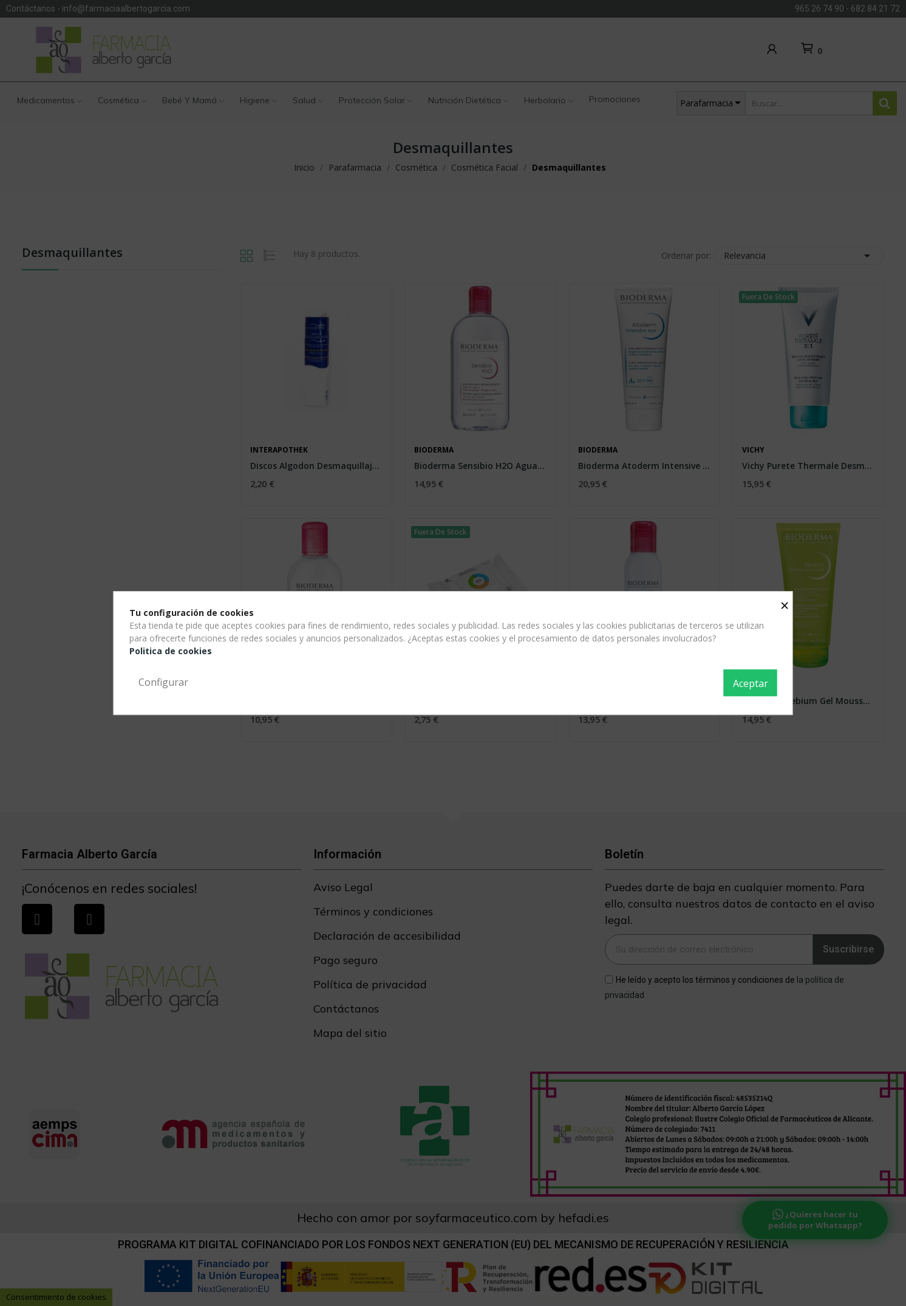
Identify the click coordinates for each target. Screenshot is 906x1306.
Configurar (163, 682)
